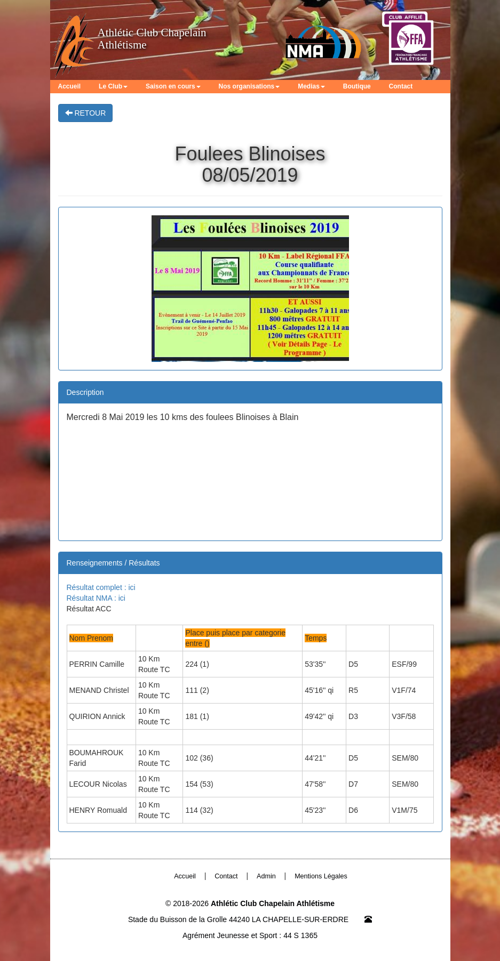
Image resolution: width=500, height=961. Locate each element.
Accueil (69, 86)
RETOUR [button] (85, 113)
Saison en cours (173, 86)
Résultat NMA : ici (96, 598)
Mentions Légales (321, 876)
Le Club (113, 86)
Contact (401, 86)
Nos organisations (249, 86)
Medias (311, 86)
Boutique (357, 86)
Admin (266, 876)
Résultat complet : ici (101, 587)
